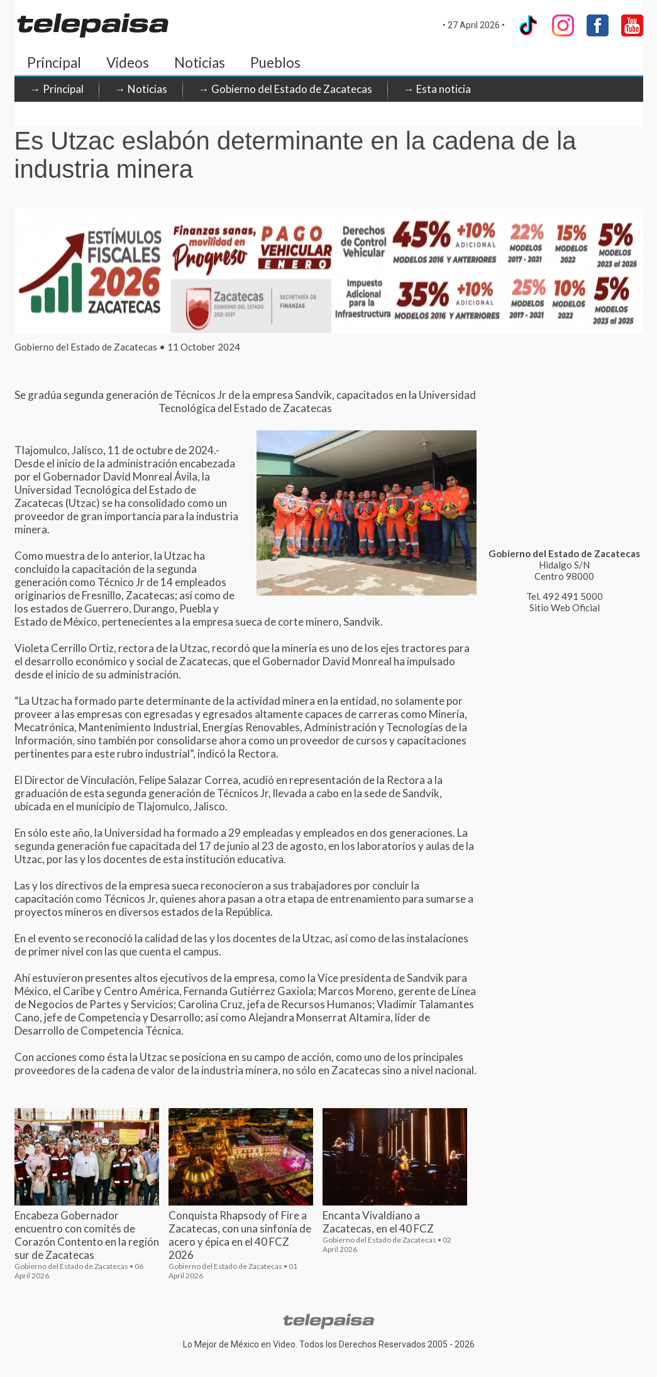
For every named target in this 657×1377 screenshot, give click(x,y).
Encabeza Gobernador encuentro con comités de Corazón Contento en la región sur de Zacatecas (86, 1235)
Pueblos (275, 62)
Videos (127, 62)
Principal (54, 62)
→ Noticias (141, 88)
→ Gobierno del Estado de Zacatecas (285, 88)
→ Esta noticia (437, 88)
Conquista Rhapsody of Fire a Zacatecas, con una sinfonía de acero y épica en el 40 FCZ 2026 (239, 1235)
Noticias (199, 62)
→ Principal (57, 88)
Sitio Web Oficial (564, 607)
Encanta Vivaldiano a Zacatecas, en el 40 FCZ (378, 1222)
